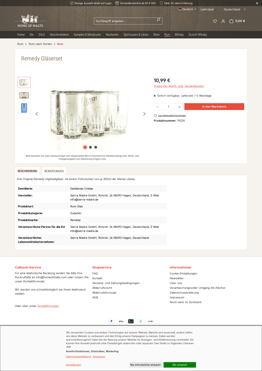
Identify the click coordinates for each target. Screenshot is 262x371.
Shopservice (101, 267)
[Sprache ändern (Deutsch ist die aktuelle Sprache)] (187, 9)
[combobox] (124, 21)
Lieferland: (207, 9)
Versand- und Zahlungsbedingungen (115, 283)
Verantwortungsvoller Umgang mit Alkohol (197, 288)
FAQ (95, 273)
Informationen (180, 267)
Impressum (177, 297)
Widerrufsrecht (102, 288)
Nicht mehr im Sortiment (185, 302)
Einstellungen (73, 364)
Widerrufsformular (104, 292)
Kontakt (97, 278)
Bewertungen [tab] (54, 171)
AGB (95, 297)
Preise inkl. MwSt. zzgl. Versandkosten (179, 86)
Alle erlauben (179, 364)
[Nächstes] (144, 113)
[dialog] (131, 348)
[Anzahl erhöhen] (179, 106)
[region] (82, 113)
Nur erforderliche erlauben (145, 364)
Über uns (176, 283)
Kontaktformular (48, 306)
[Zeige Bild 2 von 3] (90, 147)
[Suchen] (158, 21)
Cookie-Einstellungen (183, 273)
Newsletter (177, 278)
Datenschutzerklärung (184, 292)
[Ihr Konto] (223, 21)
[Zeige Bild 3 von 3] (95, 147)
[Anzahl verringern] (157, 106)
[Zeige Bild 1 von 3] (85, 147)
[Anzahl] (168, 106)
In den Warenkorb (214, 106)
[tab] (27, 171)
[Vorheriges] (36, 113)
